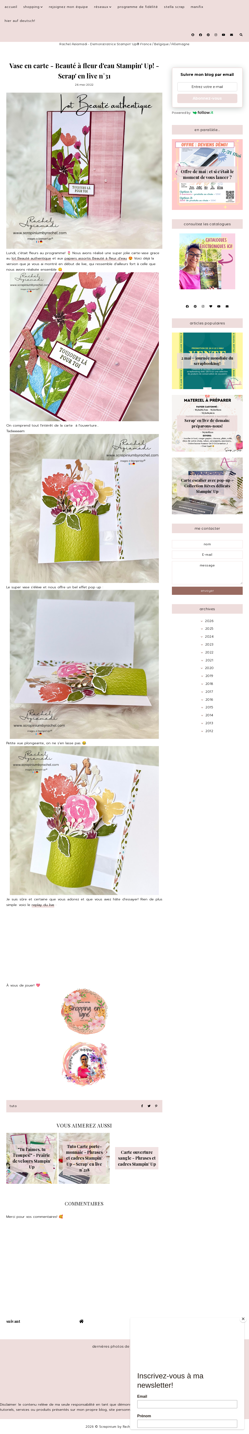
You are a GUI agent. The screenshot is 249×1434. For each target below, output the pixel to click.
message (207, 572)
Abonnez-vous (207, 98)
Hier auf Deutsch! (20, 20)
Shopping (31, 6)
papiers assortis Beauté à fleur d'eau (96, 258)
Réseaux (101, 6)
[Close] (243, 1318)
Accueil (11, 6)
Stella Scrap (174, 6)
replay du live (43, 904)
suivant (13, 1321)
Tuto (13, 1106)
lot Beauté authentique (31, 258)
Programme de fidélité (138, 6)
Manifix (197, 6)
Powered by (192, 112)
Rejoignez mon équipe (68, 6)
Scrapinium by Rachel (117, 1426)
